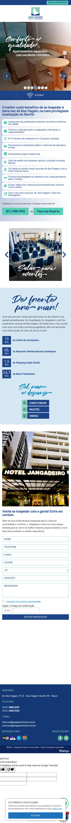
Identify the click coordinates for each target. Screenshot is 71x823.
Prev (7, 76)
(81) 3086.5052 (15, 211)
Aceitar (35, 815)
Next (64, 76)
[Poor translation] (10, 770)
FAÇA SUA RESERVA (57, 2)
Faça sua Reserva (48, 211)
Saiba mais (57, 809)
